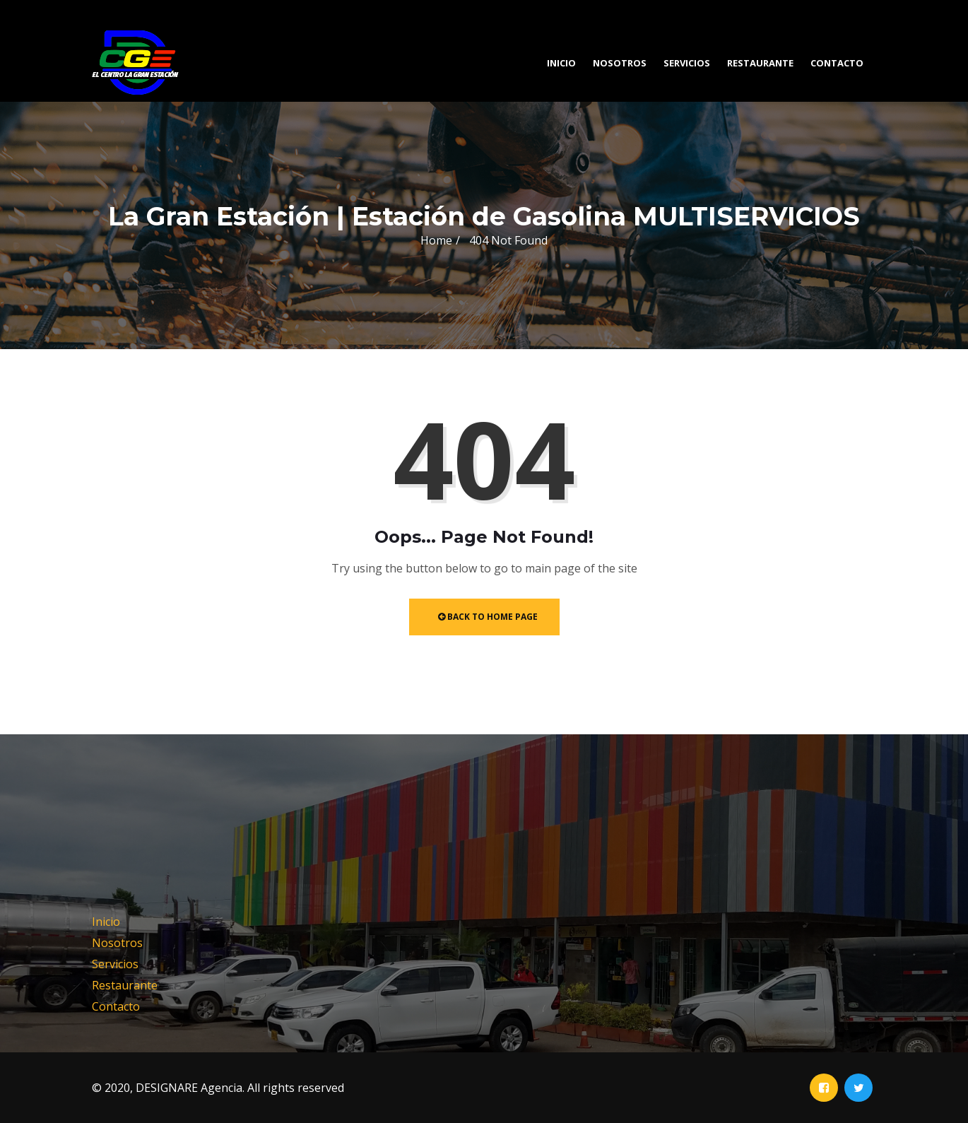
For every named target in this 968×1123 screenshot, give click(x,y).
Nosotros (620, 63)
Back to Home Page (488, 617)
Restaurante (760, 63)
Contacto (836, 63)
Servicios (686, 63)
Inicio (561, 63)
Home (436, 240)
